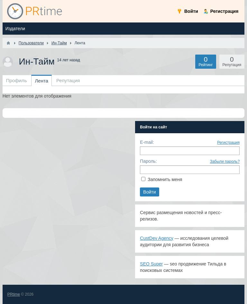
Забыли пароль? (225, 161)
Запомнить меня (165, 179)
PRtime (13, 294)
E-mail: (147, 142)
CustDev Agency (156, 238)
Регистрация (228, 142)
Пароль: (148, 161)
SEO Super (151, 263)
